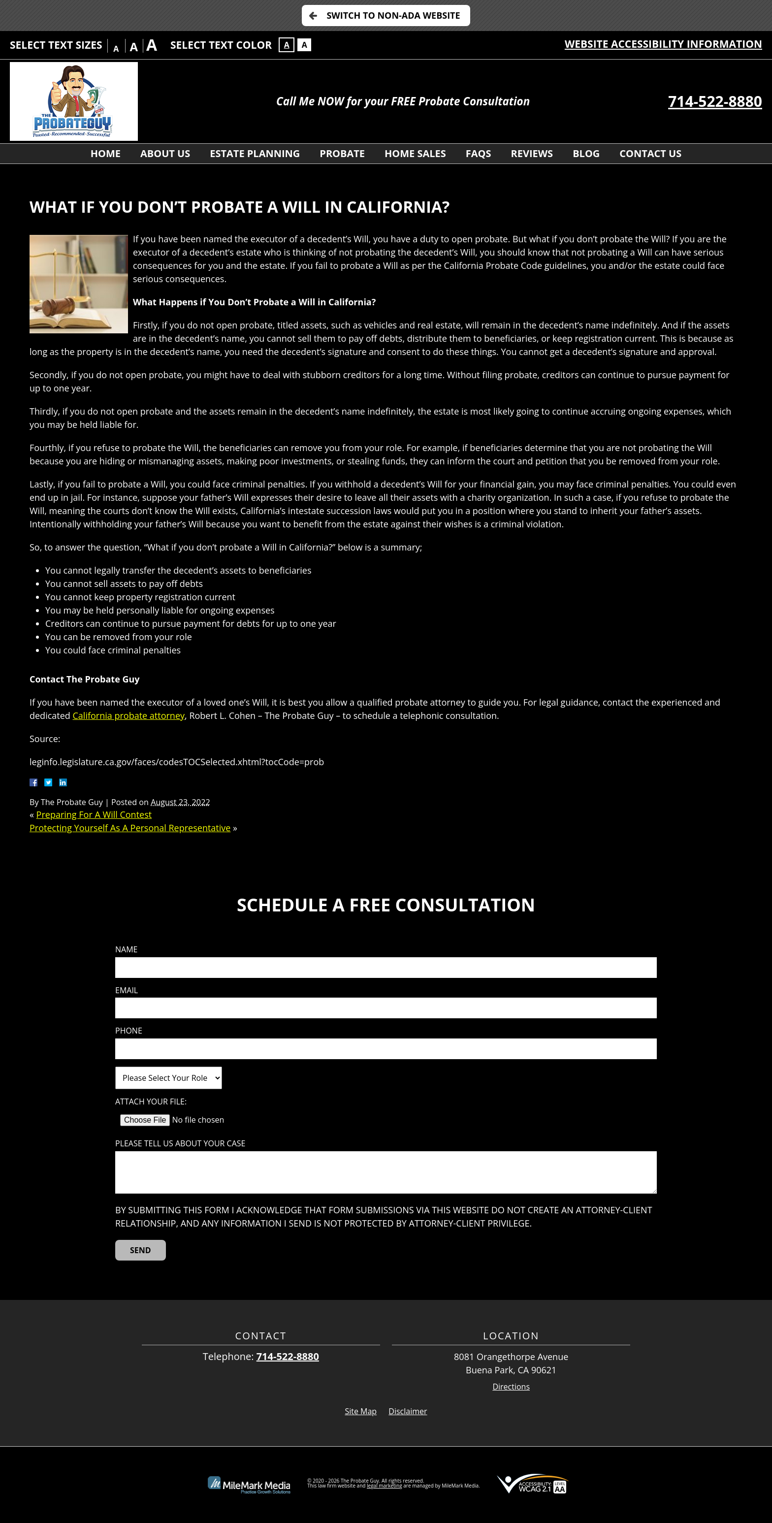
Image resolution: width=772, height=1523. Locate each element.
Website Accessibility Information (663, 44)
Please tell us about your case (180, 1143)
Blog (586, 153)
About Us (165, 153)
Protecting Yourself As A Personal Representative (130, 828)
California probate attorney (129, 715)
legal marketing (384, 1485)
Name (126, 949)
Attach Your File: (151, 1102)
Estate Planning (255, 153)
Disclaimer (407, 1411)
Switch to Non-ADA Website (393, 15)
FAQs (478, 153)
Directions (511, 1387)
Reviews (532, 153)
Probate (342, 153)
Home (106, 153)
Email (126, 990)
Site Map (361, 1411)
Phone (128, 1031)
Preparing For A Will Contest (94, 814)
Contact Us (650, 153)
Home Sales (415, 153)
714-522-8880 (715, 101)
